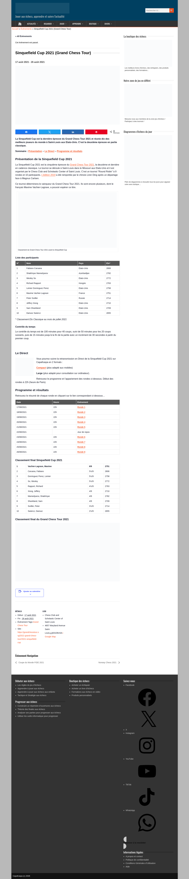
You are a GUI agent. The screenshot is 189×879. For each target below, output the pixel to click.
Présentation (35, 151)
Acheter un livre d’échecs (83, 688)
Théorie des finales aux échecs (31, 709)
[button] (148, 842)
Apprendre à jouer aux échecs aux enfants (36, 692)
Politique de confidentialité (137, 860)
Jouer (62, 23)
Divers (107, 23)
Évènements (26, 29)
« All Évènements (23, 36)
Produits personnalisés (82, 695)
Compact (41, 367)
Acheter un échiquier (81, 685)
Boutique (93, 23)
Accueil (15, 29)
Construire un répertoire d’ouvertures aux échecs (39, 706)
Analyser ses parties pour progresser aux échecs (39, 713)
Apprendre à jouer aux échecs (31, 688)
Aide (128, 866)
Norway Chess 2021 (108, 662)
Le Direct (49, 151)
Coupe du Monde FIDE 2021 (31, 662)
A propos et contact (134, 856)
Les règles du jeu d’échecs (29, 685)
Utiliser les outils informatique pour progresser (38, 716)
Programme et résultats (69, 151)
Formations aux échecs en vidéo (86, 692)
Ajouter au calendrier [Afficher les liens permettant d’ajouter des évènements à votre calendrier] (31, 591)
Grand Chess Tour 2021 (82, 164)
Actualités (31, 23)
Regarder (48, 23)
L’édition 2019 (49, 175)
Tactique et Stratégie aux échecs (32, 695)
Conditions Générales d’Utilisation (141, 863)
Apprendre (76, 23)
